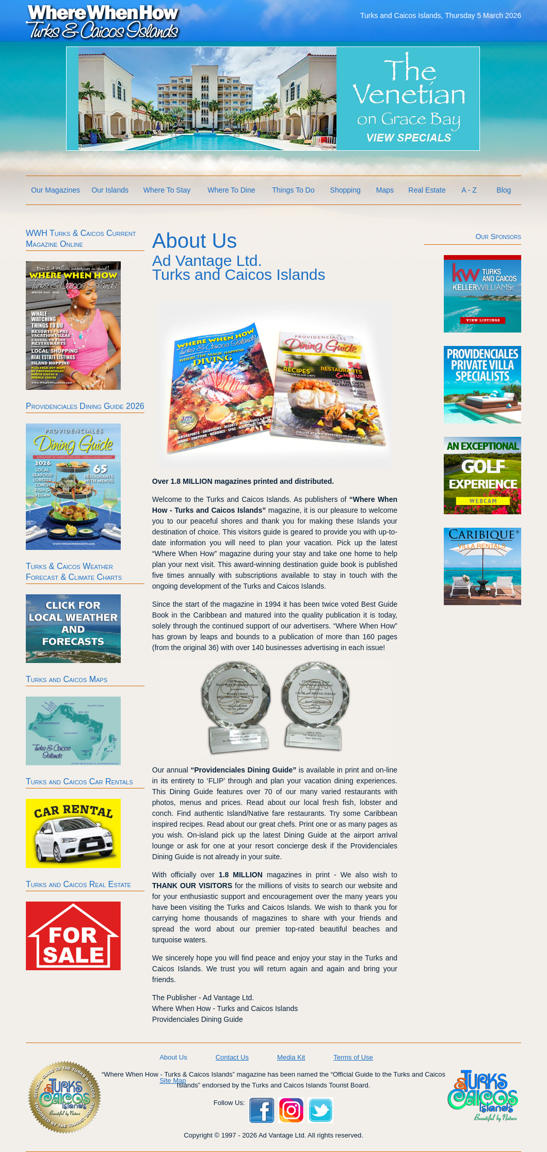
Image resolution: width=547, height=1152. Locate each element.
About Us (173, 1057)
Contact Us (232, 1057)
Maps (385, 190)
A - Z (469, 190)
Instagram (291, 1110)
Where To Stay (167, 190)
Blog (503, 190)
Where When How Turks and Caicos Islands (103, 21)
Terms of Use (353, 1057)
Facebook (262, 1110)
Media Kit (291, 1057)
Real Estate (426, 190)
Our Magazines (55, 190)
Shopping (345, 190)
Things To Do (293, 190)
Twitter (320, 1110)
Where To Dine (231, 190)
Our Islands (109, 190)
